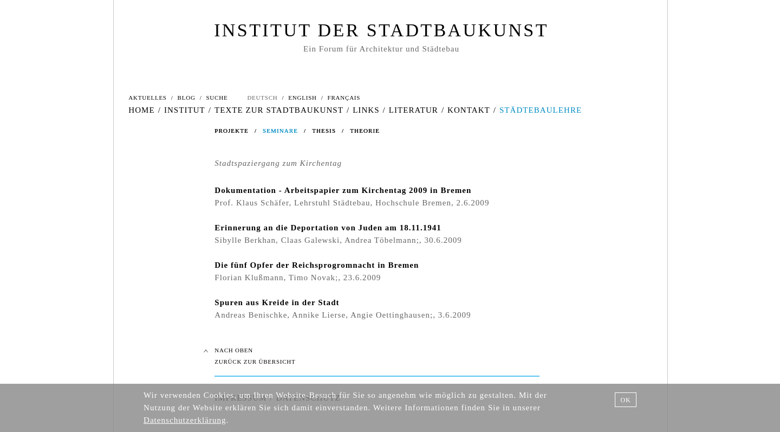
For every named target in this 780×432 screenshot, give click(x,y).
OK (625, 400)
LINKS (366, 110)
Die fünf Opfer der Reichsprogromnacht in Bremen (316, 265)
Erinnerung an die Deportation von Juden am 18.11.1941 (327, 227)
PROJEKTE (231, 130)
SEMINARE (280, 130)
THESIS (324, 130)
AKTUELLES (147, 97)
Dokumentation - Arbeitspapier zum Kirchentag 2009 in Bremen (342, 190)
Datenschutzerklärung (185, 420)
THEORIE (365, 130)
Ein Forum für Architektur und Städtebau (381, 48)
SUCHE (216, 97)
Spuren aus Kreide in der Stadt (276, 302)
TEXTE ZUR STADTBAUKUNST (278, 110)
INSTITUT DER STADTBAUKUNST (381, 30)
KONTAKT (468, 110)
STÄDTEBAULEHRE (540, 110)
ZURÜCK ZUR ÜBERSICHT (254, 361)
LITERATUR (413, 110)
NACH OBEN (233, 350)
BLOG (187, 97)
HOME (141, 110)
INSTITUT (184, 110)
